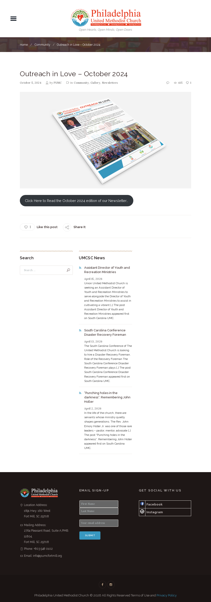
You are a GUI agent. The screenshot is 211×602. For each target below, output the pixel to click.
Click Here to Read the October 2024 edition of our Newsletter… (76, 201)
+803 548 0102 (43, 549)
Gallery (96, 82)
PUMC (58, 82)
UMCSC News (92, 258)
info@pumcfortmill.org (47, 555)
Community (42, 44)
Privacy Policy (167, 595)
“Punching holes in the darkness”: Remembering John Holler (108, 397)
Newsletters (111, 82)
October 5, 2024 (31, 82)
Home (24, 44)
